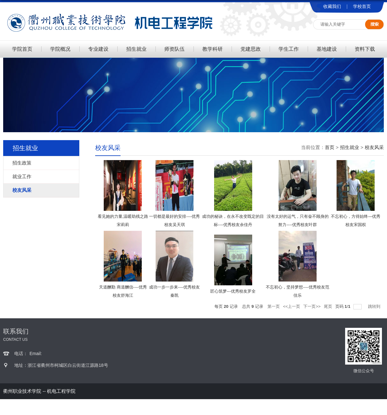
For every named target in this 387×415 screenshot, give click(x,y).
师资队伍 (174, 49)
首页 (329, 147)
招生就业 (136, 49)
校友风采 (374, 147)
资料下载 (365, 49)
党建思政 (250, 49)
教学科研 (212, 49)
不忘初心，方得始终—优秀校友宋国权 (355, 220)
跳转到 (375, 306)
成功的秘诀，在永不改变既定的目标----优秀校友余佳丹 (233, 220)
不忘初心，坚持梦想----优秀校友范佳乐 (297, 291)
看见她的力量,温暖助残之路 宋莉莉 (123, 220)
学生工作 (289, 49)
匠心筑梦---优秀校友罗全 (233, 291)
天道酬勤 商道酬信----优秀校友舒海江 (123, 291)
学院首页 (22, 49)
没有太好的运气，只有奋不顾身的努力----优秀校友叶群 (298, 220)
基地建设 (327, 49)
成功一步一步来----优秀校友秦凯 (174, 291)
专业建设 (98, 49)
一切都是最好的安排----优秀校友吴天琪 (174, 220)
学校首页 (362, 6)
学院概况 (60, 49)
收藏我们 (332, 6)
